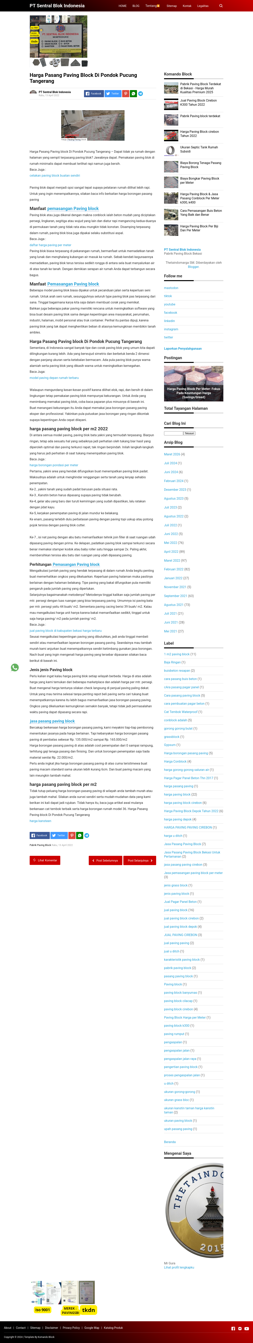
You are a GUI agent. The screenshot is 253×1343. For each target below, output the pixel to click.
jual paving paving (176, 943)
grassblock (171, 737)
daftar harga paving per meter (50, 245)
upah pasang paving (178, 1129)
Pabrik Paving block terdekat (200, 116)
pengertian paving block (181, 1067)
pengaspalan (173, 1042)
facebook (170, 313)
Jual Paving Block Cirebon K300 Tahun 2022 (198, 102)
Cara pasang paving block (182, 695)
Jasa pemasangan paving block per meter (193, 873)
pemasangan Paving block (73, 208)
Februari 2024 (173, 481)
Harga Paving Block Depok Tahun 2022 (191, 811)
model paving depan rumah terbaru (54, 378)
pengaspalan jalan (177, 1050)
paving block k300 (177, 1025)
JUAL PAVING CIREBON (180, 935)
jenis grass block (176, 885)
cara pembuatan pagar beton (184, 703)
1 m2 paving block (177, 654)
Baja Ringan (172, 662)
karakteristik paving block (182, 960)
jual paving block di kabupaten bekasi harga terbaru (66, 631)
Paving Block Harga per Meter (185, 1017)
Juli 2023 (170, 507)
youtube (169, 304)
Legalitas (203, 6)
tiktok (168, 296)
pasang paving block (178, 976)
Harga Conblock (175, 761)
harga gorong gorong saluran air (186, 770)
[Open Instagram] (240, 1328)
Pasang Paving (73, 139)
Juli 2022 (170, 525)
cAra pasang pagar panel (181, 687)
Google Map (91, 1327)
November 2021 (175, 587)
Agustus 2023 (174, 498)
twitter (168, 337)
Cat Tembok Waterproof (180, 712)
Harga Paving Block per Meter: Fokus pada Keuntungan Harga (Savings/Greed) (193, 393)
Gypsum (170, 745)
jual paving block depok (180, 927)
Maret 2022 (172, 560)
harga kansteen (40, 821)
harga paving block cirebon (183, 803)
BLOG (135, 6)
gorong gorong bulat (178, 728)
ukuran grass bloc (176, 1100)
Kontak (187, 6)
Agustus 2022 (174, 516)
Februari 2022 (173, 569)
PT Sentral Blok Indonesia (182, 249)
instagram (171, 329)
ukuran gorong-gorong (179, 1092)
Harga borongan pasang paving (186, 753)
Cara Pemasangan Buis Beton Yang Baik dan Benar (201, 213)
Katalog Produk (113, 1327)
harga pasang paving (178, 786)
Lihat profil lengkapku (179, 1267)
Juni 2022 (171, 534)
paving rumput (174, 1034)
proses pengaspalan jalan (182, 1075)
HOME (123, 6)
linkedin (169, 321)
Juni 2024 (171, 472)
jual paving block (176, 910)
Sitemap (172, 6)
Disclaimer (51, 1327)
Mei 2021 (170, 631)
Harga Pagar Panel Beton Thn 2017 (188, 778)
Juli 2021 (170, 613)
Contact (21, 1327)
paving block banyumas (180, 993)
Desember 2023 (175, 490)
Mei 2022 (170, 543)
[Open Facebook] (233, 1328)
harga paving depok (178, 819)
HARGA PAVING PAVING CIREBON (188, 827)
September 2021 (175, 596)
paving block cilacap (178, 1001)
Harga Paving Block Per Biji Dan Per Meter (199, 228)
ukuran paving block (178, 1121)
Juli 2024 (170, 463)
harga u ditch (173, 836)
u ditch (169, 1083)
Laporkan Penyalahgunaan (183, 348)
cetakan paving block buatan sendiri (55, 175)
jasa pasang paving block (52, 721)
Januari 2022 (173, 578)
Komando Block (46, 1337)
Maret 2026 (172, 454)
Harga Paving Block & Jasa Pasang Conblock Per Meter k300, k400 (199, 198)
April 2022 (171, 552)
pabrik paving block (177, 968)
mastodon (171, 288)
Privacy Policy (71, 1327)
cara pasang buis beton (180, 679)
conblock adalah (175, 720)
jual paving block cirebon (181, 918)
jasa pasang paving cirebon (183, 864)
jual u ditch (171, 951)
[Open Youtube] (246, 1328)
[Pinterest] (125, 93)
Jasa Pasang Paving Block (182, 844)
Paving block (173, 984)
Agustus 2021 (174, 605)
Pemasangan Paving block (73, 284)
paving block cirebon (178, 1009)
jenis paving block (176, 894)
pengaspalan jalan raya (180, 1059)
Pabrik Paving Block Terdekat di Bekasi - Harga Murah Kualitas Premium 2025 (200, 88)
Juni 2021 (171, 622)
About (7, 1327)
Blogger (193, 267)
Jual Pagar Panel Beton (180, 902)
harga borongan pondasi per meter (54, 465)
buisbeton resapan (177, 670)
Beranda (170, 1142)
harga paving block (177, 794)
